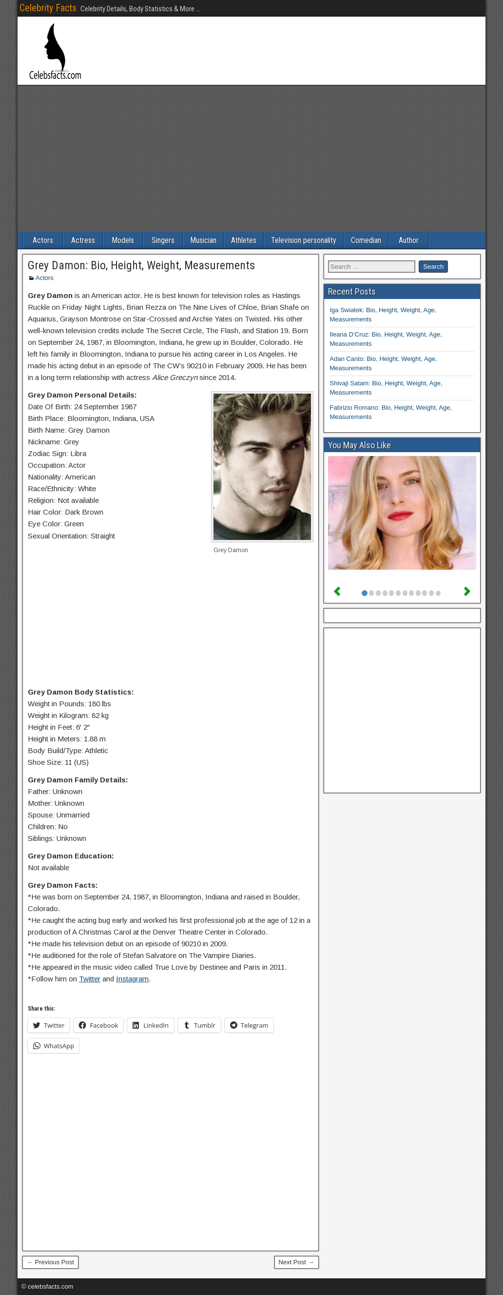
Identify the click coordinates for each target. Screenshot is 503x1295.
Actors (43, 240)
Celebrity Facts (48, 8)
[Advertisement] (251, 158)
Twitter (89, 979)
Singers (163, 240)
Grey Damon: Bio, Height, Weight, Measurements (141, 265)
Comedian (366, 240)
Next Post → (296, 1262)
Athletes (243, 240)
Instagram (132, 979)
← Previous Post (50, 1262)
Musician (203, 240)
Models (123, 240)
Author (409, 240)
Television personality (303, 240)
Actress (83, 240)
